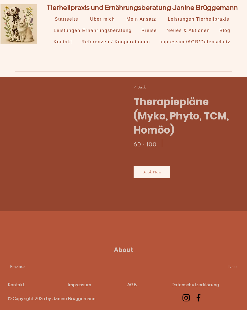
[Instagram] (186, 298)
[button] (152, 172)
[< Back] (148, 87)
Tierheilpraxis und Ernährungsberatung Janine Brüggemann (142, 7)
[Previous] (24, 266)
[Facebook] (198, 298)
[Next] (223, 266)
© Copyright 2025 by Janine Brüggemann (52, 298)
